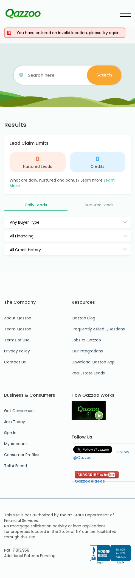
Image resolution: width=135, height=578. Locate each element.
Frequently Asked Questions (98, 329)
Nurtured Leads (37, 166)
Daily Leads (36, 205)
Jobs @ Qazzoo (86, 340)
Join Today (14, 421)
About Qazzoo (17, 318)
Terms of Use (17, 340)
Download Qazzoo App (93, 362)
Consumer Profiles (21, 455)
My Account (15, 443)
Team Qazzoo (17, 329)
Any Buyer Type (25, 222)
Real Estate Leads (88, 373)
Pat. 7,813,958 (16, 550)
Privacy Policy (17, 351)
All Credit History (25, 250)
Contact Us (15, 362)
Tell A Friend (15, 466)
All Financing (21, 236)
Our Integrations (87, 351)
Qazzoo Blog (83, 318)
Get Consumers (19, 410)
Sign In (10, 432)
